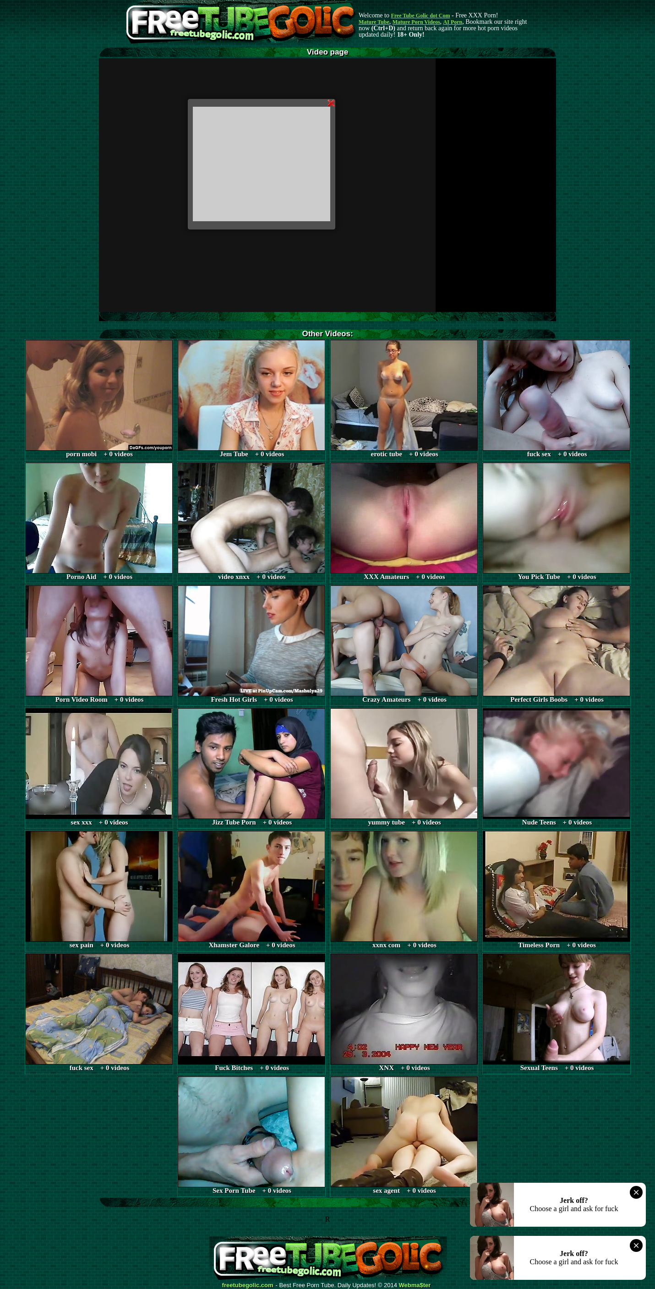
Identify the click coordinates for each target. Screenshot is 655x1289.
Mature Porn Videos (416, 22)
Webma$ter (415, 1285)
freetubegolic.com (247, 1285)
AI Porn (453, 22)
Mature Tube (374, 22)
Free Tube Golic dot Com (420, 15)
